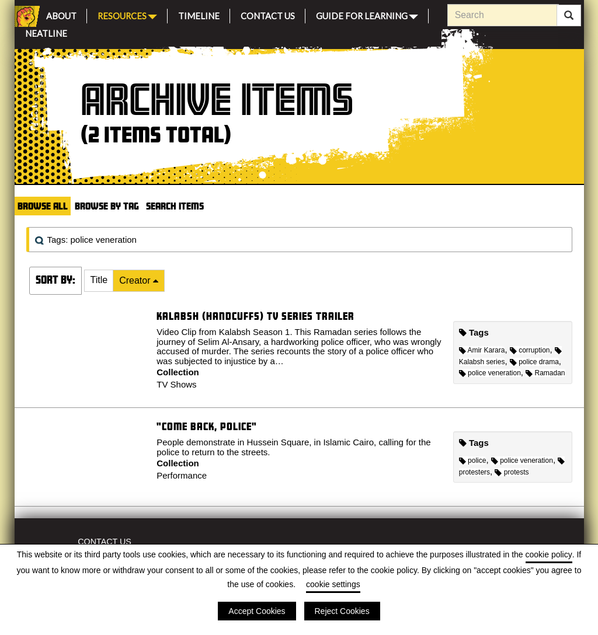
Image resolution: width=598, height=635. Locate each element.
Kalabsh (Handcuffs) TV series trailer (255, 316)
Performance (182, 475)
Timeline (199, 14)
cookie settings (333, 584)
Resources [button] (127, 15)
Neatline (46, 32)
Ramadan (545, 373)
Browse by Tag (107, 206)
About (61, 14)
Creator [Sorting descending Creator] (136, 280)
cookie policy (549, 554)
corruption (530, 350)
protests (512, 472)
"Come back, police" (207, 426)
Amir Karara (482, 350)
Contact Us (268, 14)
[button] (99, 281)
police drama (534, 362)
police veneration (490, 373)
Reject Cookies (342, 611)
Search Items (175, 206)
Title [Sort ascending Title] (99, 280)
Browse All (43, 206)
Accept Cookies (256, 611)
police (472, 460)
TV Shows (176, 384)
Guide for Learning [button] (367, 15)
